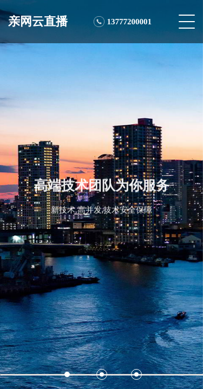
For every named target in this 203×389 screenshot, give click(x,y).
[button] (67, 374)
